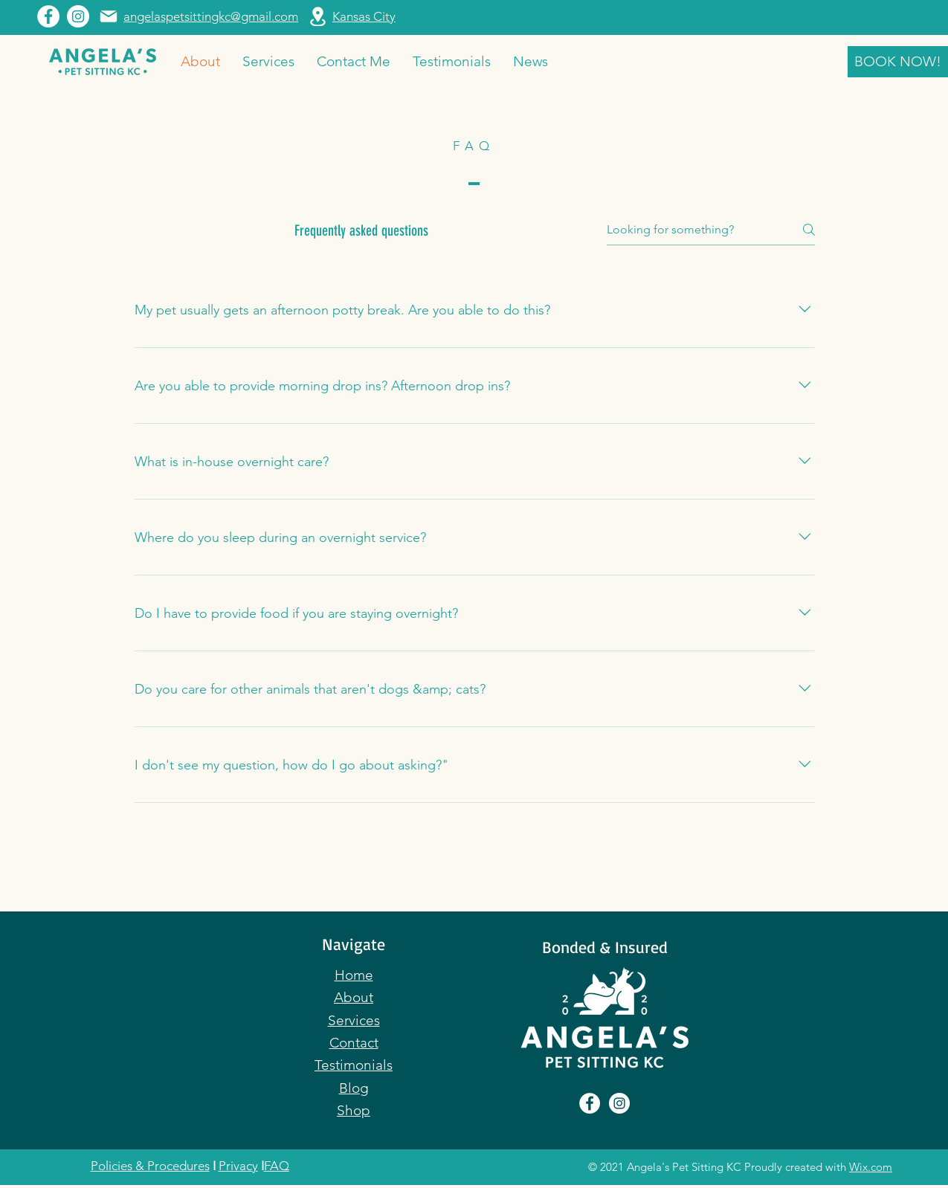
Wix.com (870, 1167)
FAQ (276, 1165)
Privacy (238, 1165)
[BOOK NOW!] (898, 61)
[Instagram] (78, 16)
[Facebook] (48, 16)
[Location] (317, 16)
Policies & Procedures (150, 1165)
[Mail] (108, 16)
